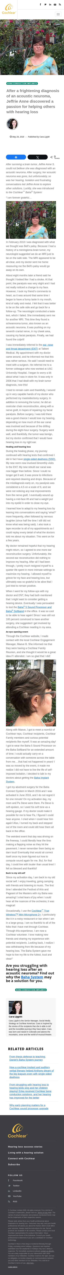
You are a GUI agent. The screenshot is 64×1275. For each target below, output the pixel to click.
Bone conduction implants (31, 990)
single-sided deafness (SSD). (39, 459)
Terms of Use (43, 1213)
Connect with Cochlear (21, 1158)
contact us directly (47, 1251)
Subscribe (14, 1164)
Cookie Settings (12, 1267)
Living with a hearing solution (25, 1153)
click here (30, 1263)
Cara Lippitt (45, 137)
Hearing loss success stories (25, 1147)
